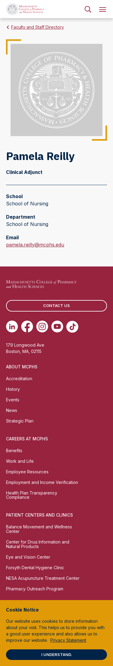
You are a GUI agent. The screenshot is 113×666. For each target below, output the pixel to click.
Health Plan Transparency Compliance (31, 495)
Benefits (14, 450)
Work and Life (20, 461)
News (11, 410)
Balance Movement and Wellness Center (39, 529)
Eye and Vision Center (28, 557)
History (13, 389)
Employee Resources (27, 471)
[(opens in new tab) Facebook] (27, 327)
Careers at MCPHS (27, 438)
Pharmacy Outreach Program (34, 588)
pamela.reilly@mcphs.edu (35, 244)
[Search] (88, 9)
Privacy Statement (68, 640)
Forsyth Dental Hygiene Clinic (35, 567)
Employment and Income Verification (42, 482)
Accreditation (19, 378)
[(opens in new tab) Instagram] (42, 327)
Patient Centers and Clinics (39, 514)
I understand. (56, 654)
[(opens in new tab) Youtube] (57, 327)
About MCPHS (21, 366)
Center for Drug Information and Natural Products (37, 544)
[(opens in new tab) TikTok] (72, 327)
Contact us (56, 305)
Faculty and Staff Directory (37, 27)
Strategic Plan (19, 420)
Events (12, 399)
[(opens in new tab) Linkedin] (12, 327)
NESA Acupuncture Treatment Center (43, 578)
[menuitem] (88, 9)
